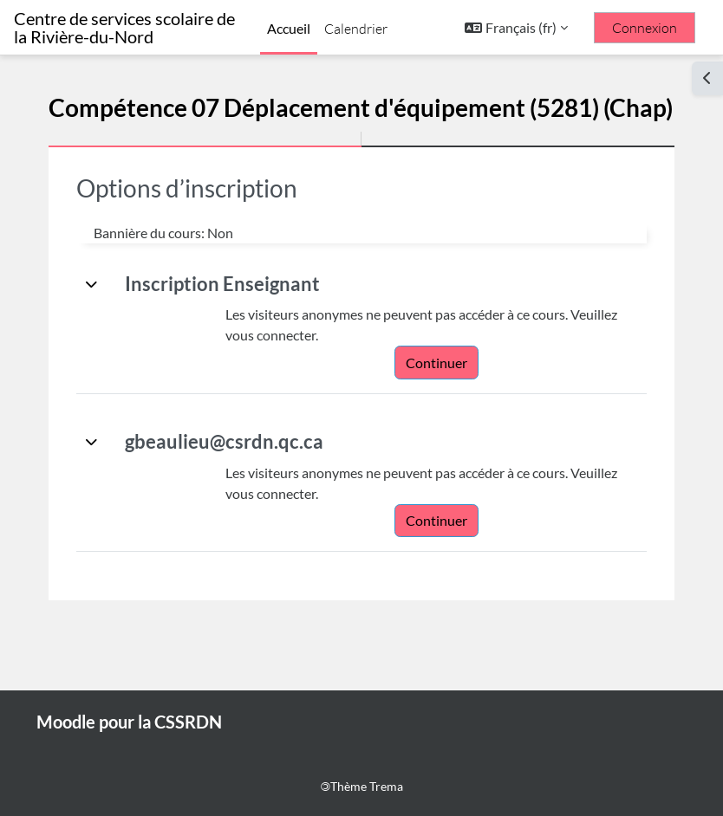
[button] (516, 27)
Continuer (436, 362)
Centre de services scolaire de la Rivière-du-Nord (124, 28)
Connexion (644, 27)
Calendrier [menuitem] (356, 28)
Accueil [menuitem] (288, 28)
